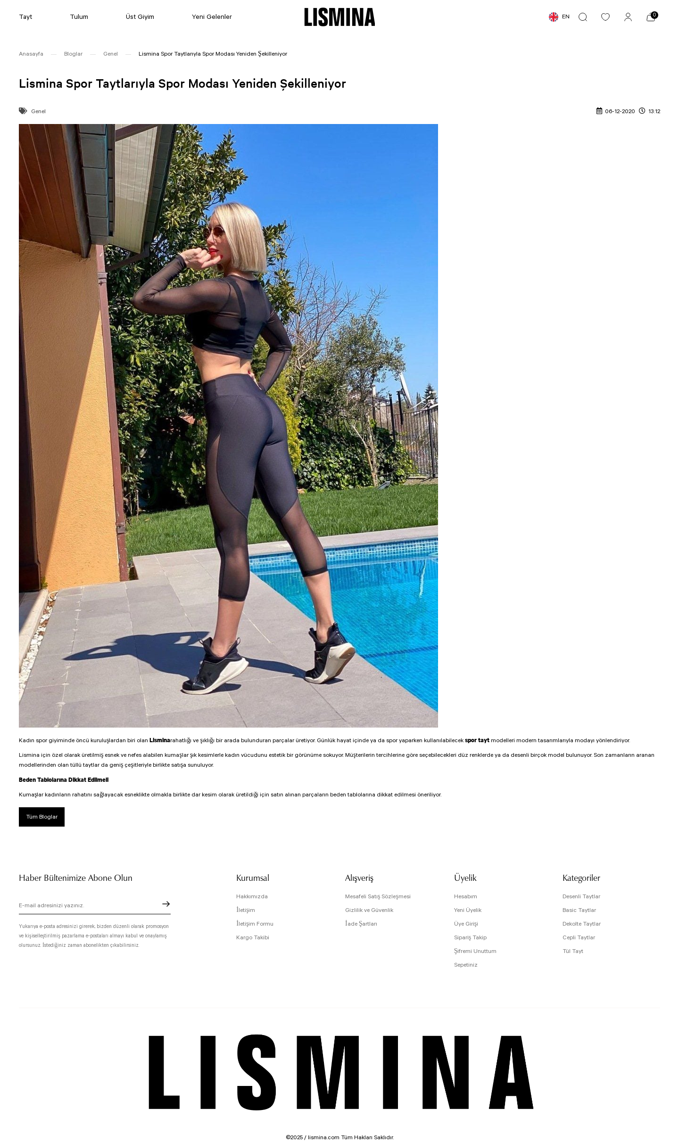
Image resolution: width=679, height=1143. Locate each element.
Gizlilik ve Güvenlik (369, 910)
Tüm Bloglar (42, 816)
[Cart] (650, 17)
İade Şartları (361, 924)
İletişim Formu (254, 924)
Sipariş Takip (470, 937)
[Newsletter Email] (95, 906)
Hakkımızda (252, 896)
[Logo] (339, 17)
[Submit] (166, 904)
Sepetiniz (466, 965)
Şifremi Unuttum (475, 951)
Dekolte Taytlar (582, 924)
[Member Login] (628, 17)
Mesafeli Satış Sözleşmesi (378, 896)
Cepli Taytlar (579, 937)
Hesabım (465, 896)
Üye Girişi (466, 924)
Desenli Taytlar (581, 896)
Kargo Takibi (252, 937)
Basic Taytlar (579, 910)
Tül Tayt (573, 951)
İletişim (245, 910)
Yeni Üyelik (467, 910)
